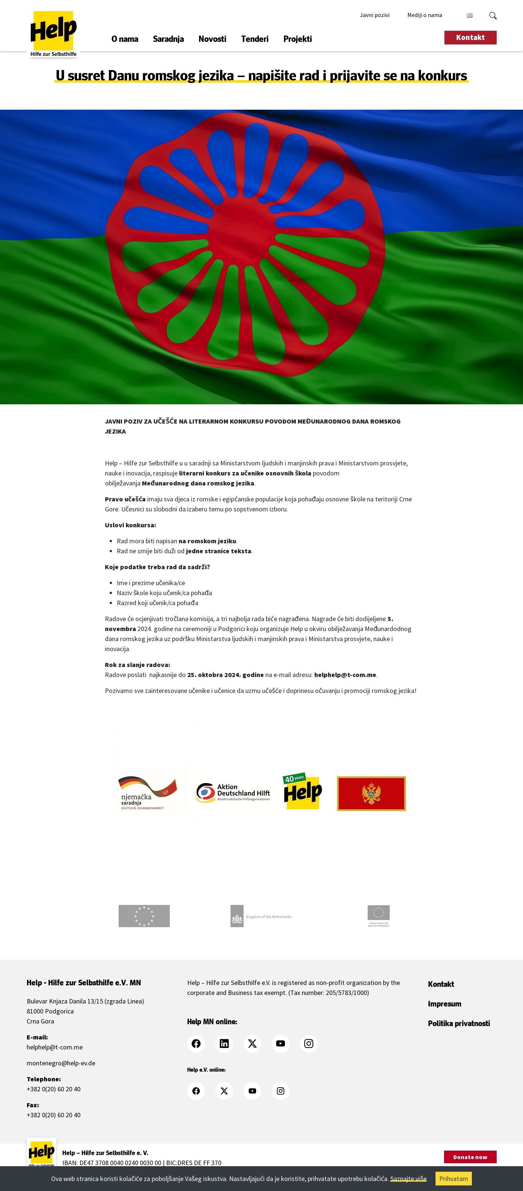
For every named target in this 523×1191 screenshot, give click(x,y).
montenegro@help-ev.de (61, 1063)
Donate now (470, 1157)
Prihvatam (453, 1178)
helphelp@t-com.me (55, 1047)
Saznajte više (408, 1178)
